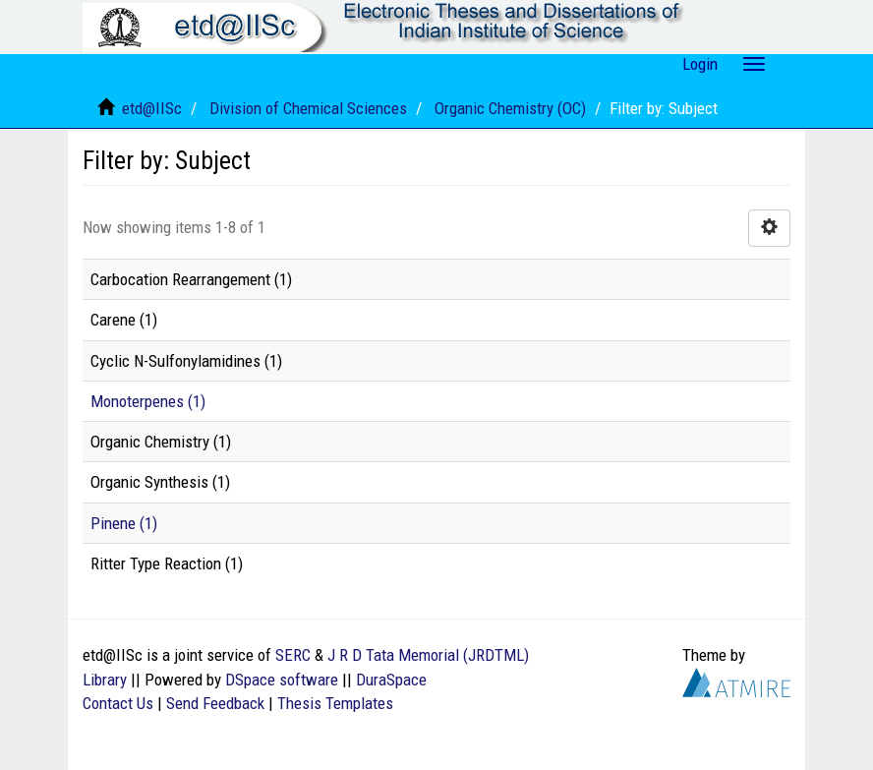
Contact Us (118, 703)
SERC (293, 655)
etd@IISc (152, 108)
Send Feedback (215, 703)
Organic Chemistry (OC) (510, 108)
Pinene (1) (123, 523)
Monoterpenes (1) (147, 401)
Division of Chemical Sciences (308, 108)
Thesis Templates (335, 703)
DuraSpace (391, 679)
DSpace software (281, 679)
